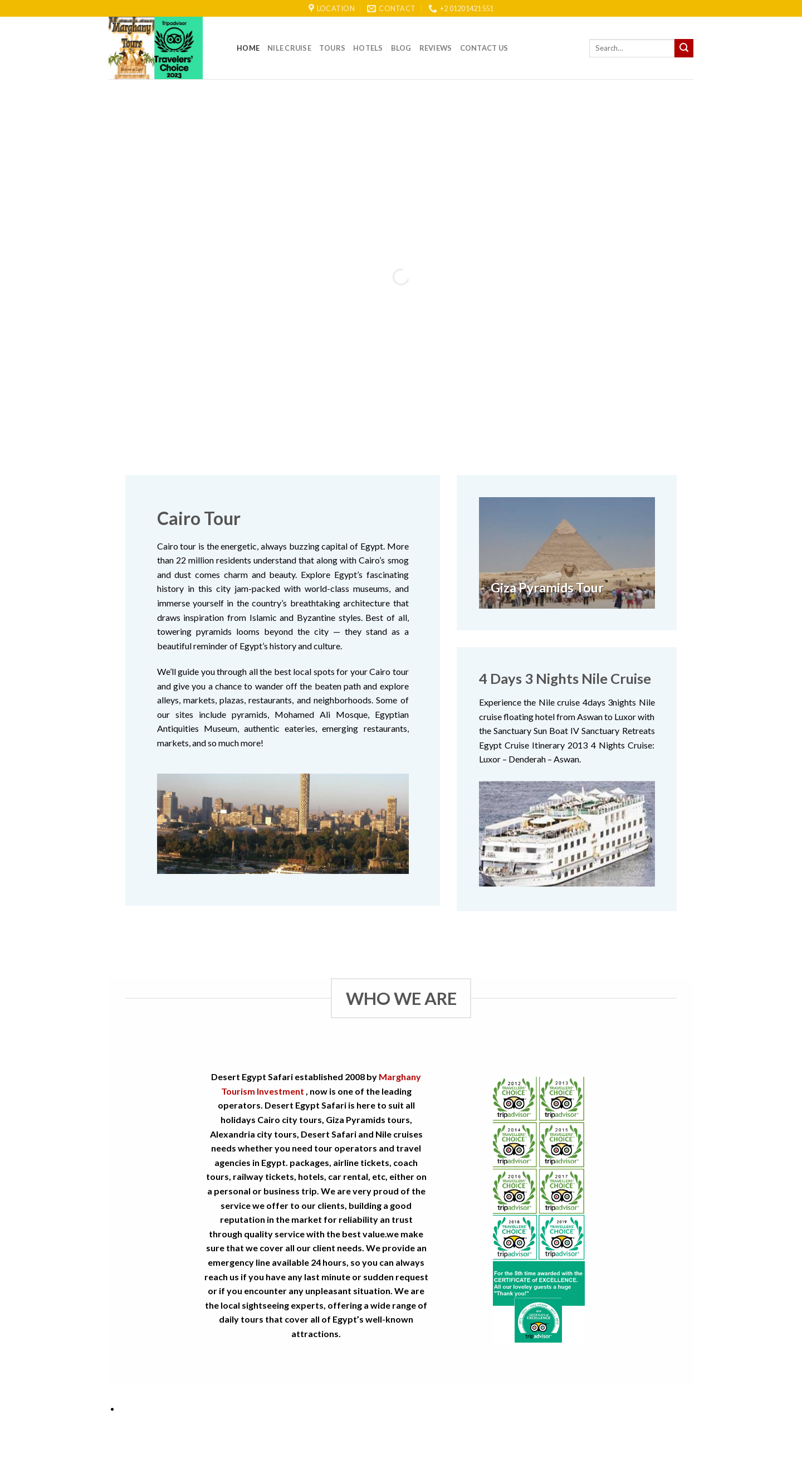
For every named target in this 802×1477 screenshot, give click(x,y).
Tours (332, 47)
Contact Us (484, 47)
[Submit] (683, 48)
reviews (435, 47)
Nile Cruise (289, 47)
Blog (401, 47)
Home (248, 47)
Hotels (368, 47)
